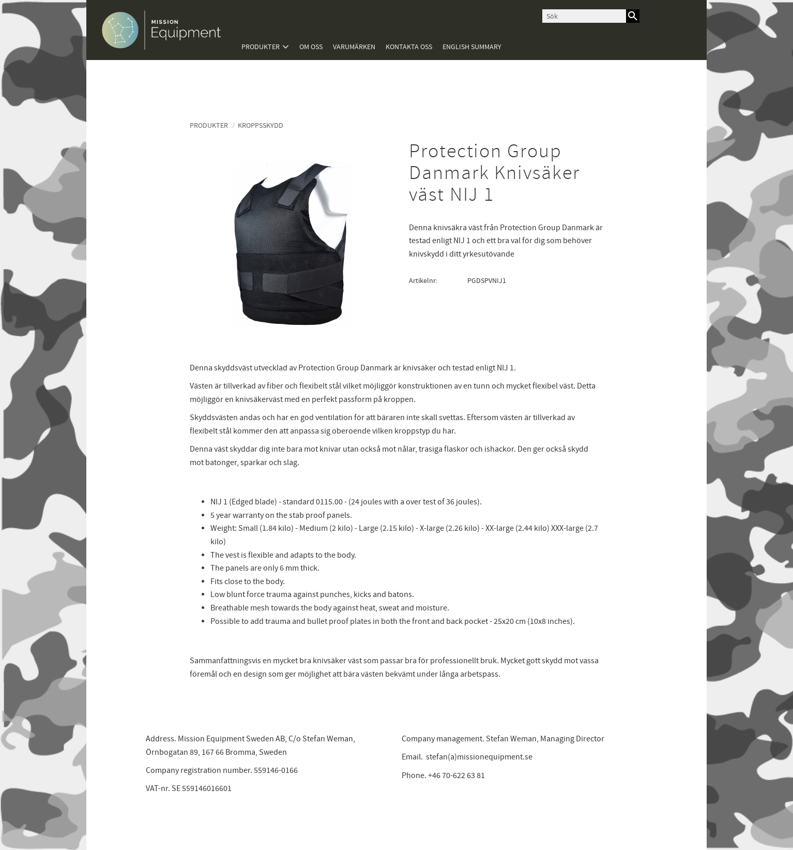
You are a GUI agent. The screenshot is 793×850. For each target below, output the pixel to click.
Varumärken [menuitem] (354, 47)
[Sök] (632, 16)
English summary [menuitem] (472, 47)
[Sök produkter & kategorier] (584, 16)
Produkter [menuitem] (260, 47)
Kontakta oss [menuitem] (409, 47)
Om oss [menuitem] (311, 47)
